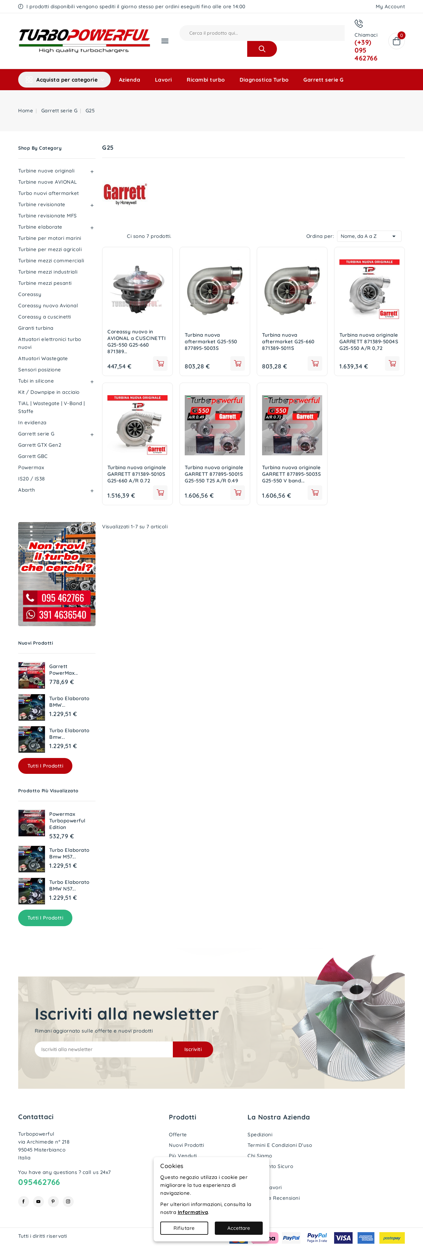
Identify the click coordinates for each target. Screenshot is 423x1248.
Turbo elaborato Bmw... (69, 733)
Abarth (26, 490)
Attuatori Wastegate (43, 358)
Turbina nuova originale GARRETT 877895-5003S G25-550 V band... (291, 474)
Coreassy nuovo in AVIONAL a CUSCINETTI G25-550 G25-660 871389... (136, 341)
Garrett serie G (323, 79)
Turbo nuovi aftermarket (48, 193)
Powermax (31, 467)
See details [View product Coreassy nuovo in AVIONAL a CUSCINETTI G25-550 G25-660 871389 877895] (160, 363)
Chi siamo (260, 1156)
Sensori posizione (39, 369)
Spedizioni (260, 1134)
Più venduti (183, 1156)
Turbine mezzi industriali (48, 272)
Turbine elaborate (40, 227)
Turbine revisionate (41, 204)
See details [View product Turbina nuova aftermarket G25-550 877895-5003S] (237, 363)
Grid (108, 236)
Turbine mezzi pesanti (45, 283)
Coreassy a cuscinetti (44, 317)
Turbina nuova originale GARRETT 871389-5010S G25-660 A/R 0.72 (136, 474)
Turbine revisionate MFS (47, 215)
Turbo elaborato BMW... (69, 701)
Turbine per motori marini (49, 238)
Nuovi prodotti (186, 1145)
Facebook (23, 1201)
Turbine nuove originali (46, 171)
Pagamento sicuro (270, 1166)
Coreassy (29, 294)
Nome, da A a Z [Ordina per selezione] (369, 235)
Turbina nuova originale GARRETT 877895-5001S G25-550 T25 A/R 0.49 (214, 474)
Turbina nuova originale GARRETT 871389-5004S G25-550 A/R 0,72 (368, 341)
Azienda (129, 79)
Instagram (68, 1201)
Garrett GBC (33, 456)
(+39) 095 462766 (366, 50)
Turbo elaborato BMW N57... (69, 885)
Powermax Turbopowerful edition (67, 820)
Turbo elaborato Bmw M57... (69, 853)
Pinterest (53, 1201)
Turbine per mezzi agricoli (50, 249)
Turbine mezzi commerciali (51, 260)
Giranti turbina (36, 328)
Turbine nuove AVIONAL (47, 182)
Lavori (163, 79)
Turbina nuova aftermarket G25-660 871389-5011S (288, 341)
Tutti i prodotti (45, 766)
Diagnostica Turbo (264, 79)
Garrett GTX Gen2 (39, 445)
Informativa (193, 1212)
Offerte (178, 1134)
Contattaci (36, 1117)
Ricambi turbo (206, 79)
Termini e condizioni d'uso (280, 1145)
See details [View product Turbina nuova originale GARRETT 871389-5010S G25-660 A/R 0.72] (160, 492)
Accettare (238, 1228)
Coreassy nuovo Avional (48, 305)
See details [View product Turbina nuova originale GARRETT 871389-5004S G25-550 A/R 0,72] (392, 363)
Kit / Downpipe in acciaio (49, 392)
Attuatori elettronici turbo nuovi (49, 343)
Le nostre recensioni (274, 1198)
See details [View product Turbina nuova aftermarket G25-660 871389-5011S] (315, 363)
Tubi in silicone (36, 381)
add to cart (237, 492)
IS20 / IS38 (31, 478)
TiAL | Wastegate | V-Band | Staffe (51, 407)
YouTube (38, 1201)
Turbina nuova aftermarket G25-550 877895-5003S (211, 341)
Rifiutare (184, 1228)
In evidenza (32, 422)
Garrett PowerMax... (63, 669)
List (118, 236)
